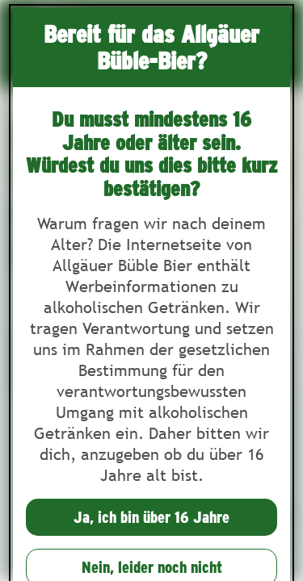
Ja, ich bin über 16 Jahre (151, 517)
